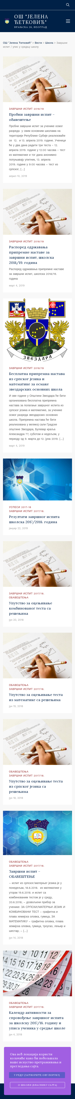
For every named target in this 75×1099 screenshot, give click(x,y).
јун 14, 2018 (16, 937)
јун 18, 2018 (16, 797)
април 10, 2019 (18, 176)
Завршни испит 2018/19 (26, 109)
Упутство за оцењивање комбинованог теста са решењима (30, 608)
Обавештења (18, 597)
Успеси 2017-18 (20, 507)
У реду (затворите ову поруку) (37, 1074)
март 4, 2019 (17, 285)
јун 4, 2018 (15, 1034)
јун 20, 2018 (16, 619)
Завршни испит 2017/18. (26, 511)
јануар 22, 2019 (18, 528)
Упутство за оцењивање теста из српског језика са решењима (36, 786)
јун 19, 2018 (16, 706)
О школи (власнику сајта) (37, 1084)
